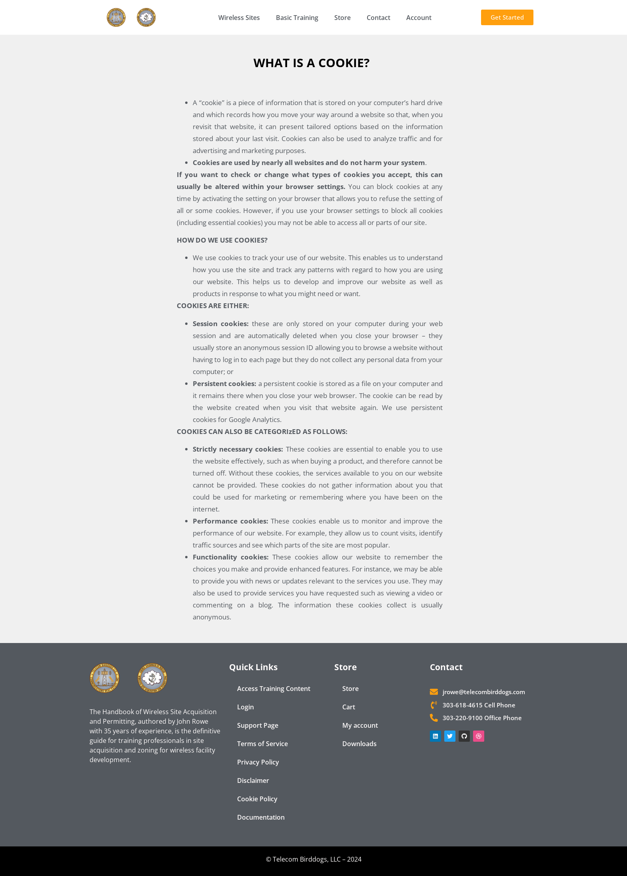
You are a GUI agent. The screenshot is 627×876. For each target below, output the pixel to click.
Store (342, 17)
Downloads (359, 743)
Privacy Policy (258, 762)
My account (360, 725)
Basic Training (297, 17)
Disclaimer (253, 780)
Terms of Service (262, 743)
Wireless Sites (239, 17)
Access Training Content (273, 688)
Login (245, 707)
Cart (348, 707)
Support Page (257, 725)
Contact (378, 17)
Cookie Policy (257, 798)
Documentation (261, 817)
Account (418, 17)
